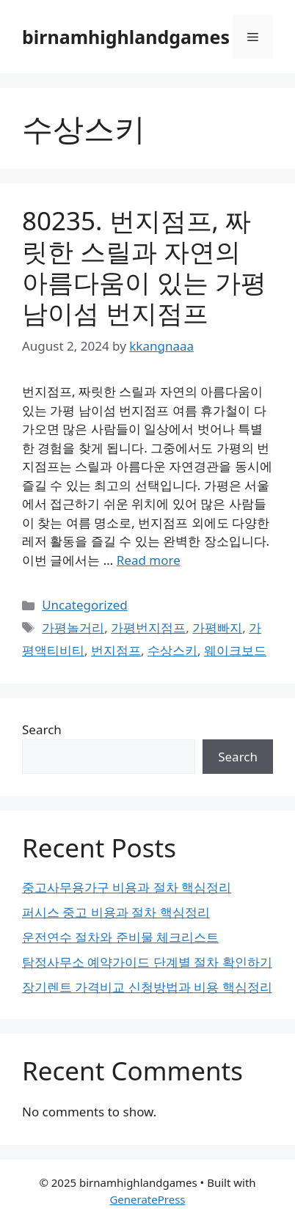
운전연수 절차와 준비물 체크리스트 (120, 937)
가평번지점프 (148, 627)
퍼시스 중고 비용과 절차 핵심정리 (116, 912)
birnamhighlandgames (126, 36)
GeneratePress (147, 1199)
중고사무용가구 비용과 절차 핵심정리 (126, 887)
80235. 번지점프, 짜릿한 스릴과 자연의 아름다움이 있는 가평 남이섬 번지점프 (144, 266)
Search (42, 729)
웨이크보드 (235, 650)
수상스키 (172, 650)
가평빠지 (217, 627)
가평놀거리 (73, 627)
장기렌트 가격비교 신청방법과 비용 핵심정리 (147, 986)
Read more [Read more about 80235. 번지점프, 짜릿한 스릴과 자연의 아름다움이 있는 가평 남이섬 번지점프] (149, 560)
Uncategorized (85, 604)
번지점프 (116, 650)
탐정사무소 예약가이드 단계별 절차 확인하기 (147, 962)
